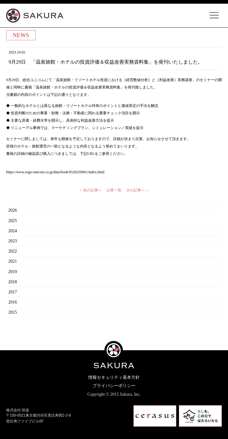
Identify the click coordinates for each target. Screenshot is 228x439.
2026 (12, 210)
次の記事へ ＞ (137, 190)
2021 (12, 261)
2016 (12, 302)
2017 (12, 292)
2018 (12, 282)
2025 (12, 220)
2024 (12, 231)
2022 (12, 251)
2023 (12, 241)
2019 (12, 271)
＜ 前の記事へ (90, 190)
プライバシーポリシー (114, 385)
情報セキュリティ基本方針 (114, 377)
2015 (12, 312)
